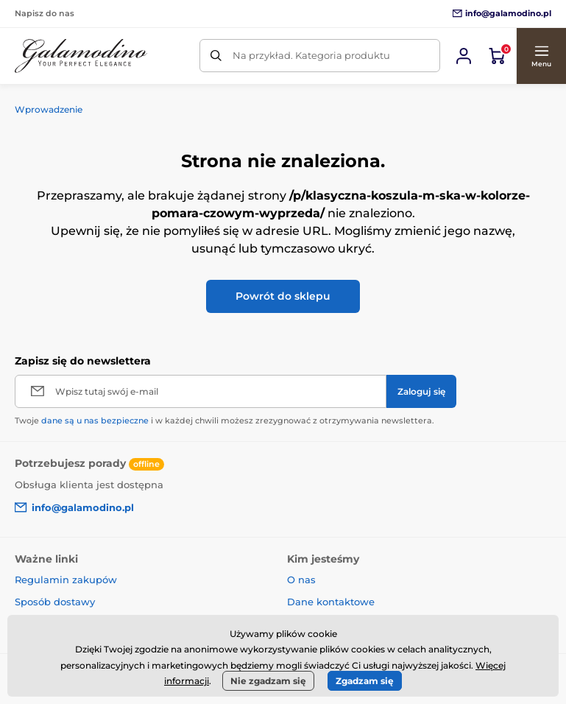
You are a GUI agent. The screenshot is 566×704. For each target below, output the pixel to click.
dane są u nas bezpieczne (95, 420)
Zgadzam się (365, 680)
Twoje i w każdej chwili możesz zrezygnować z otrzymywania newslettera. (224, 420)
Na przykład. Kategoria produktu (311, 55)
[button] (541, 56)
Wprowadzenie (48, 109)
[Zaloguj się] (421, 391)
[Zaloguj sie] (464, 56)
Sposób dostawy (55, 602)
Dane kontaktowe (331, 602)
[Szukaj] (216, 55)
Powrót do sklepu (283, 296)
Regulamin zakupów (66, 579)
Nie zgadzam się (268, 680)
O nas (301, 579)
